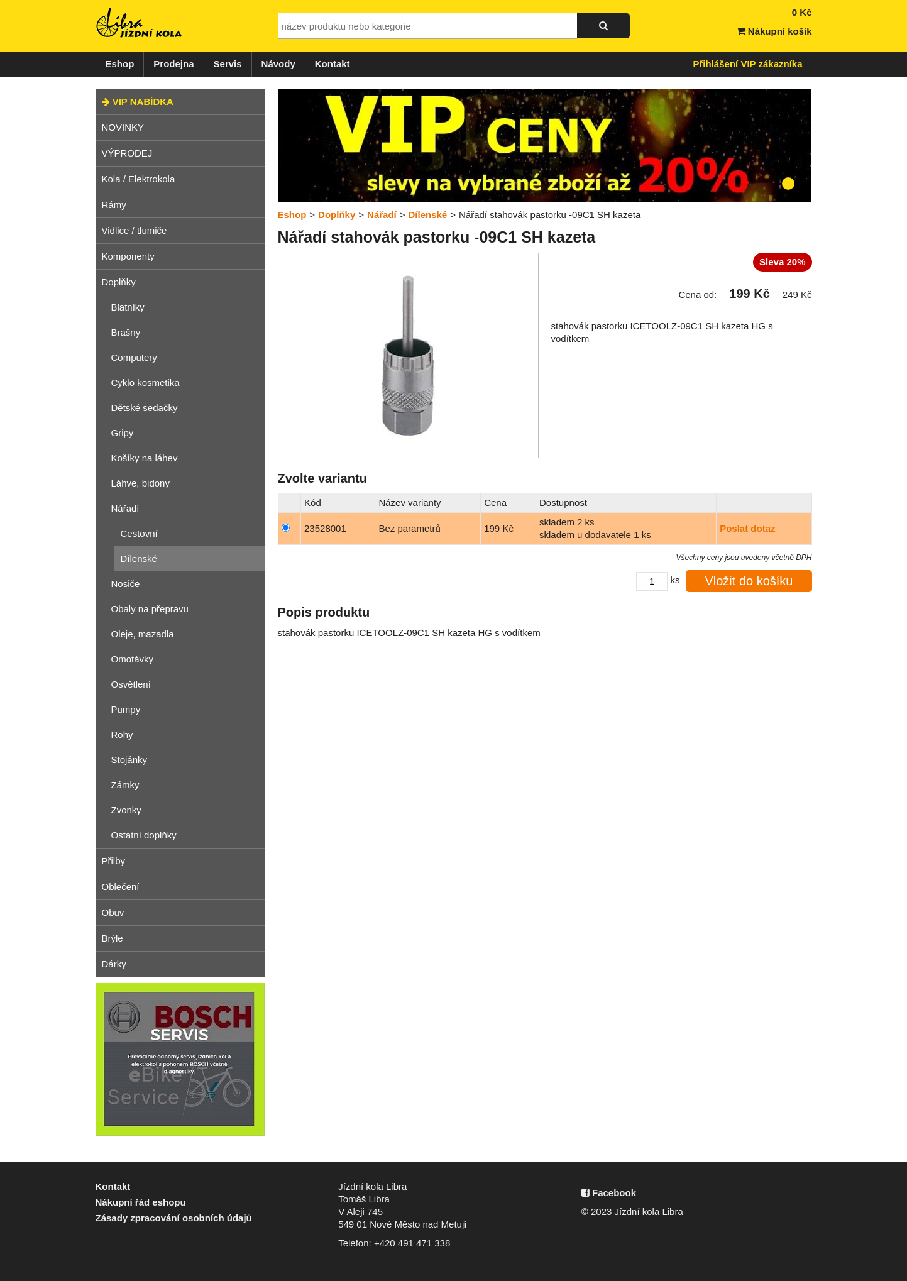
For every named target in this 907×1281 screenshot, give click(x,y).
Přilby (114, 860)
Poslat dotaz (747, 528)
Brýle (112, 938)
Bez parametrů (409, 528)
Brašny (126, 332)
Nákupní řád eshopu (141, 1202)
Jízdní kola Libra (140, 22)
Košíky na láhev (144, 458)
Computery (134, 357)
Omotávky (132, 659)
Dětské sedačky (144, 407)
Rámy (114, 204)
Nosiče (125, 583)
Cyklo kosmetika (145, 382)
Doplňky (119, 282)
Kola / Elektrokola (138, 178)
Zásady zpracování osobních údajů (174, 1217)
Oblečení (121, 886)
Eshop (120, 63)
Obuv (113, 912)
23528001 (325, 528)
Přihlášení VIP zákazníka (748, 63)
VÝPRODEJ (127, 153)
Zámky (125, 784)
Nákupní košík (774, 31)
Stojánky (129, 759)
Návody (278, 63)
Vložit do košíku (749, 581)
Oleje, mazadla (142, 634)
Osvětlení (131, 684)
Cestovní (139, 533)
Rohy (122, 734)
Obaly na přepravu (150, 608)
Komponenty (128, 256)
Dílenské (139, 558)
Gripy (122, 432)
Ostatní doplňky (144, 835)
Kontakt (332, 63)
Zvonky (126, 810)
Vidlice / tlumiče (134, 230)
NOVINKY (123, 127)
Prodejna (173, 63)
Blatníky (128, 307)
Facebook (608, 1192)
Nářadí (125, 508)
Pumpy (126, 709)
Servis (228, 63)
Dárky (114, 964)
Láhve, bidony (140, 483)
